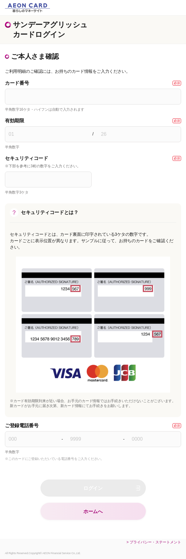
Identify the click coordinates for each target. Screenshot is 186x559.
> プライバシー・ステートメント (154, 542)
